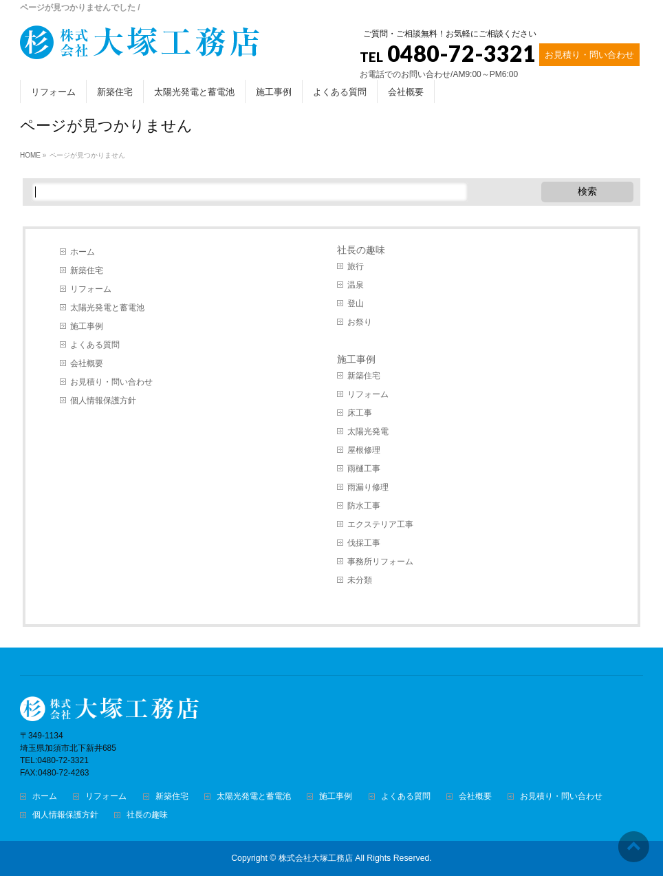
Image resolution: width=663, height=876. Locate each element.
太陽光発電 (368, 431)
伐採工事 (363, 543)
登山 (355, 303)
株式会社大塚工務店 (316, 858)
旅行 (355, 266)
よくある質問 (95, 345)
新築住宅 (86, 270)
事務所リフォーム (380, 561)
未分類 (359, 580)
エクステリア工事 (380, 524)
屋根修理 (363, 450)
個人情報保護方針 (103, 400)
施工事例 (86, 326)
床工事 (359, 413)
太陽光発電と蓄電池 (107, 307)
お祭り (359, 322)
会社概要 (86, 363)
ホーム (82, 252)
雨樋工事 (363, 468)
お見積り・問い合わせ (589, 54)
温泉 (355, 285)
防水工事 (363, 506)
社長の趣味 (361, 249)
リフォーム (90, 289)
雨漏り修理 (368, 487)
